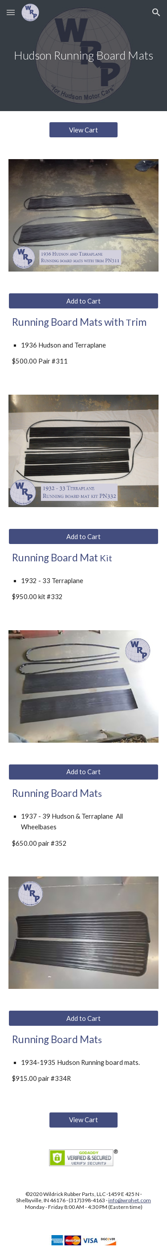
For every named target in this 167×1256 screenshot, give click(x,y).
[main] (83, 55)
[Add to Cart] (84, 301)
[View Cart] (83, 130)
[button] (10, 12)
